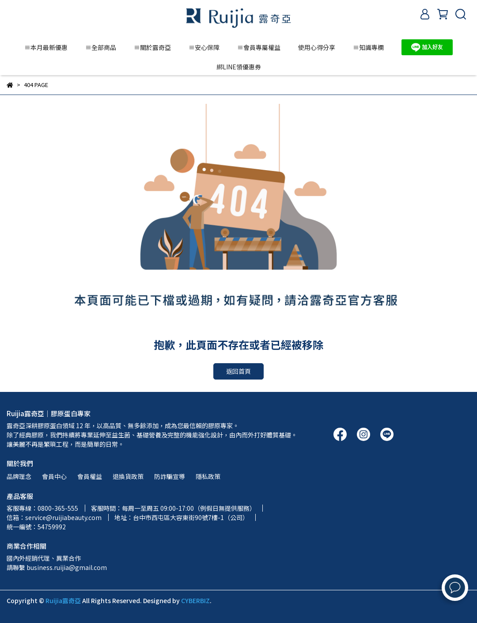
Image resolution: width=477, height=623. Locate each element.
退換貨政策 (128, 476)
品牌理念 (19, 476)
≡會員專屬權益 (258, 47)
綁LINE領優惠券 (238, 66)
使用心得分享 (316, 47)
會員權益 (89, 476)
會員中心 (54, 476)
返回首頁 (238, 371)
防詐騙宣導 (169, 476)
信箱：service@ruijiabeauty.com (54, 517)
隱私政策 (208, 476)
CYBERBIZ (195, 600)
